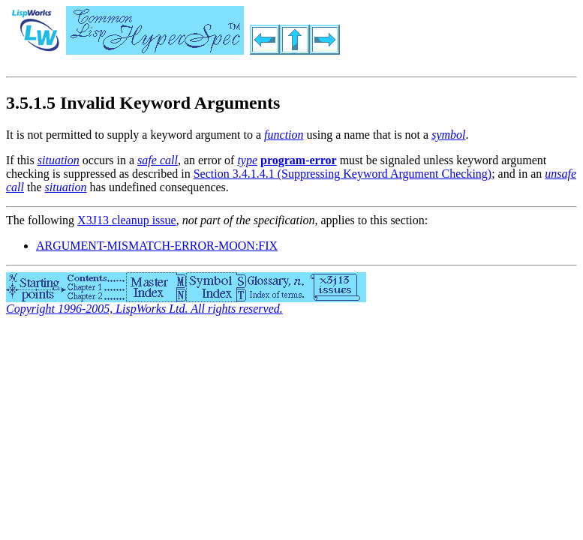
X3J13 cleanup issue (126, 220)
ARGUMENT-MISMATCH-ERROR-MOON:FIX (157, 245)
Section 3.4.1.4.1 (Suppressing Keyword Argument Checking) (342, 173)
